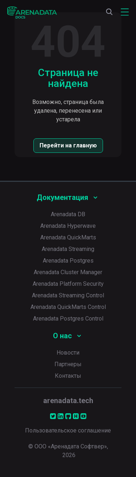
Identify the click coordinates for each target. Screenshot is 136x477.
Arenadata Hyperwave (68, 225)
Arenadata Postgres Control (68, 318)
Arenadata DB (68, 214)
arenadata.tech (68, 400)
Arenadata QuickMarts (68, 237)
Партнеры (68, 364)
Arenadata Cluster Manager (68, 272)
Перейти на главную (68, 145)
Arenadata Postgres (68, 260)
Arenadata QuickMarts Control (68, 307)
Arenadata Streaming (68, 249)
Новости (68, 352)
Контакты (68, 375)
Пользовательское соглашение (68, 430)
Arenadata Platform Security (68, 283)
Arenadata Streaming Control (68, 295)
